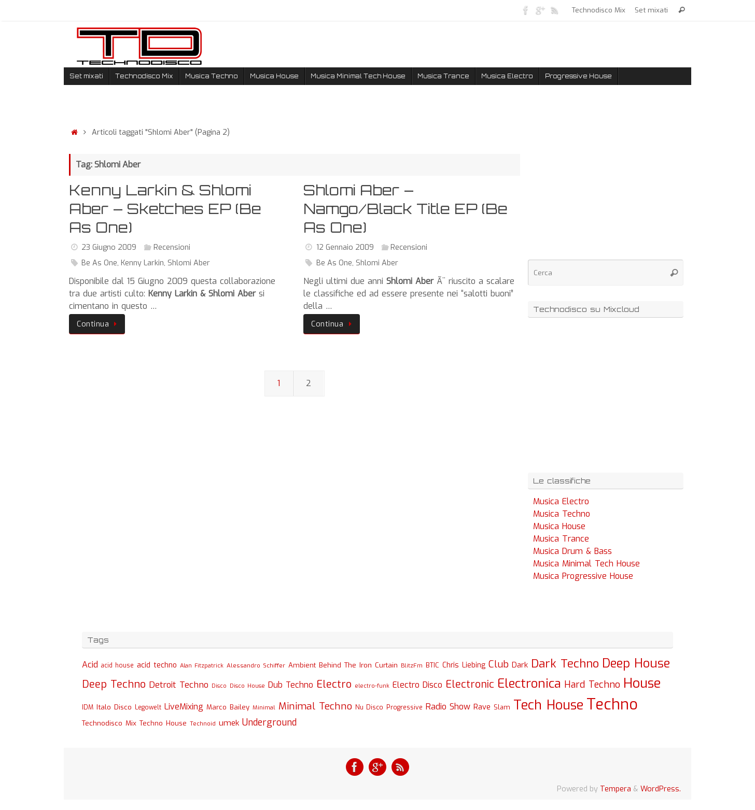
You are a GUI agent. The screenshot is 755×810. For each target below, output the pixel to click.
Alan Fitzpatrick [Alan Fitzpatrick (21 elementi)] (201, 666)
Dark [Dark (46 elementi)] (520, 665)
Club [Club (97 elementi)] (498, 664)
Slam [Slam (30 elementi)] (502, 707)
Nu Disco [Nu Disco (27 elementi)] (369, 707)
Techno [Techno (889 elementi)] (612, 704)
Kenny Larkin (142, 263)
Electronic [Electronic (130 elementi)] (469, 684)
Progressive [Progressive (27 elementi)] (404, 707)
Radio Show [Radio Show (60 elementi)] (448, 706)
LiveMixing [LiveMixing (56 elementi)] (183, 706)
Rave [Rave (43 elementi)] (482, 707)
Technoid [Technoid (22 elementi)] (203, 724)
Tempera (615, 789)
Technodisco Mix (598, 10)
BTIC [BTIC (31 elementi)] (432, 665)
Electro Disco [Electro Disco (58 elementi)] (417, 684)
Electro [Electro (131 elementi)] (334, 684)
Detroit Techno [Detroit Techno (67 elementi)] (178, 684)
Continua (99, 324)
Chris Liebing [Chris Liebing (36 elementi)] (463, 665)
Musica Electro (561, 501)
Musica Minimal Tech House (586, 563)
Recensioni (171, 247)
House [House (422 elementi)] (642, 683)
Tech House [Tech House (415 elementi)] (548, 705)
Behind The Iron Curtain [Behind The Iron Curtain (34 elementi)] (358, 665)
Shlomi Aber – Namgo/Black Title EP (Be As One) (405, 209)
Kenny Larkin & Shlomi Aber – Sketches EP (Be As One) (165, 209)
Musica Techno (561, 513)
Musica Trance (561, 538)
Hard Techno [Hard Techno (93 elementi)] (592, 684)
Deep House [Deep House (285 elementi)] (636, 663)
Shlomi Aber (188, 263)
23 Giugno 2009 (108, 247)
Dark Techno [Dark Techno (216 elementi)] (565, 663)
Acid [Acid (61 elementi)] (90, 664)
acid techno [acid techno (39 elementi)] (157, 665)
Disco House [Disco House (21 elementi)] (247, 686)
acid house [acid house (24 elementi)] (117, 665)
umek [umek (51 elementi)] (229, 723)
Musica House (559, 526)
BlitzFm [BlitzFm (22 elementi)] (412, 666)
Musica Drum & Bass (572, 551)
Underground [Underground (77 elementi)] (269, 723)
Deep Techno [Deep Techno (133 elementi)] (114, 684)
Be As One (99, 263)
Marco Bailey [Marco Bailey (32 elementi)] (227, 707)
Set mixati (651, 10)
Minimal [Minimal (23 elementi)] (264, 707)
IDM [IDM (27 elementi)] (87, 707)
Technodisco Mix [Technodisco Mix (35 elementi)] (109, 723)
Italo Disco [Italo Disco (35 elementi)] (114, 707)
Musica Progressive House (583, 576)
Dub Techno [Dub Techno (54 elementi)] (290, 684)
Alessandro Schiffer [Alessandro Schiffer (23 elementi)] (256, 665)
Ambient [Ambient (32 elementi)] (302, 665)
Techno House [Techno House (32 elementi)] (163, 723)
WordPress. (660, 789)
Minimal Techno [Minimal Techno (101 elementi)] (315, 706)
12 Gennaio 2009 (345, 247)
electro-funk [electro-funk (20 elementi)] (372, 686)
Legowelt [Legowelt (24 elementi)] (148, 707)
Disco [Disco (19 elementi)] (219, 685)
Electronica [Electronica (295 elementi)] (529, 683)
